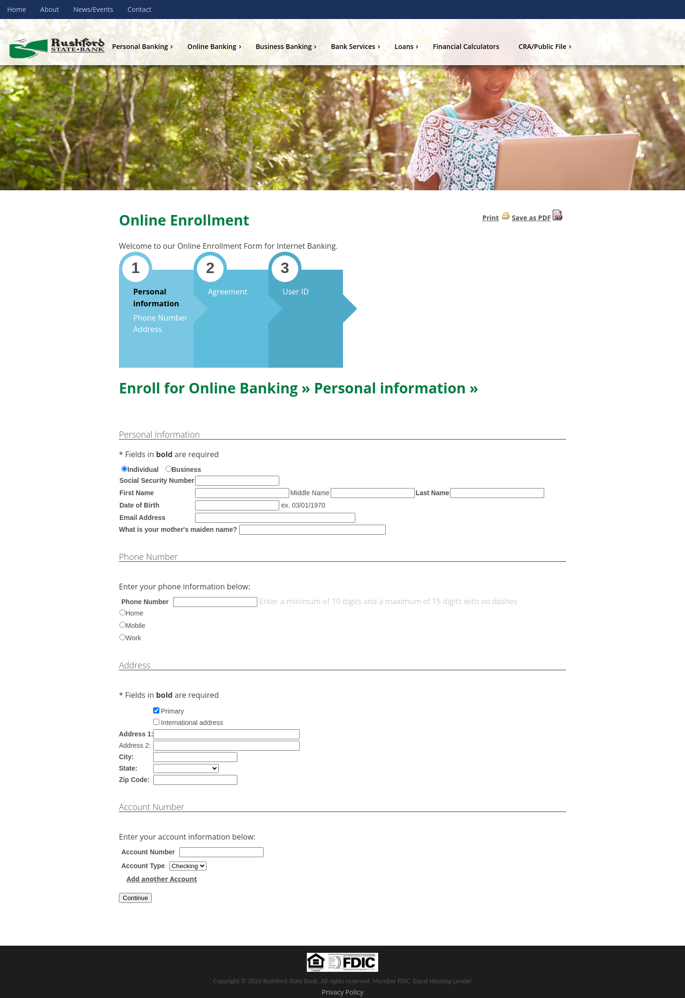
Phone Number (160, 318)
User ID (296, 291)
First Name (136, 493)
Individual (142, 469)
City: (126, 757)
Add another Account (162, 878)
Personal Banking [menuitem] (143, 46)
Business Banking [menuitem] (287, 46)
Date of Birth (139, 505)
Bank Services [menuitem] (356, 46)
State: (128, 768)
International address (192, 722)
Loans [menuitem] (407, 46)
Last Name (433, 493)
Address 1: (136, 734)
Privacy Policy (342, 992)
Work (133, 638)
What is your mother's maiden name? (178, 529)
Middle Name (309, 493)
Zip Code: (134, 779)
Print (490, 217)
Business (186, 469)
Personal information (156, 297)
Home (134, 613)
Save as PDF (531, 217)
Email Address (142, 517)
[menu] (395, 47)
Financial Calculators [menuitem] (466, 46)
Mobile (135, 625)
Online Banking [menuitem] (215, 46)
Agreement (227, 291)
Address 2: (135, 745)
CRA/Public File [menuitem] (546, 46)
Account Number (148, 852)
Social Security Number (156, 480)
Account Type (143, 866)
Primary (172, 711)
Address (147, 329)
